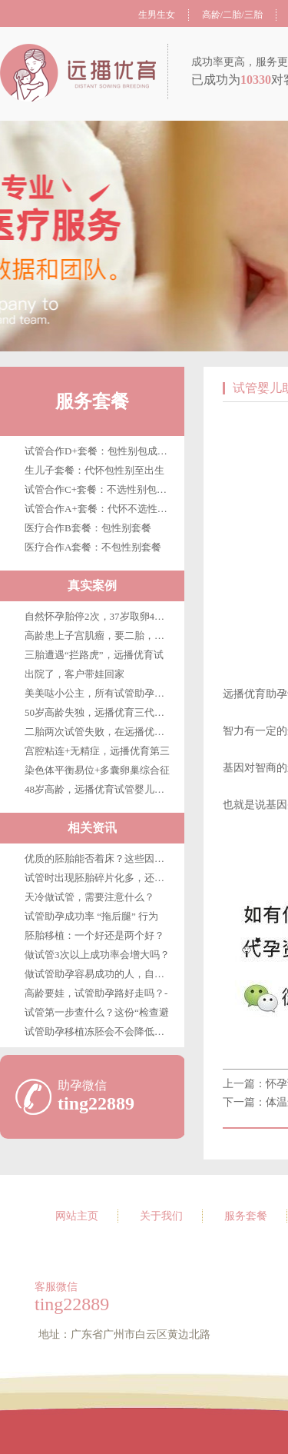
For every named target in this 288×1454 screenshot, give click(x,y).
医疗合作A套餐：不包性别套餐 (93, 547)
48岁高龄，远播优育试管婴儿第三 (99, 789)
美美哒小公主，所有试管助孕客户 (99, 693)
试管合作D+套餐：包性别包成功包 (101, 451)
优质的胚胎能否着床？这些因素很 (99, 858)
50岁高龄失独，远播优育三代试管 (99, 712)
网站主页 (76, 1216)
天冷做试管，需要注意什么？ (89, 897)
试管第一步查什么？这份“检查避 (97, 1012)
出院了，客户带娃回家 (74, 674)
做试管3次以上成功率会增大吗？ (97, 954)
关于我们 (161, 1216)
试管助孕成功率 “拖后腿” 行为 (91, 916)
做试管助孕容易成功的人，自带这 (99, 974)
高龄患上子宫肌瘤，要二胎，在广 (99, 635)
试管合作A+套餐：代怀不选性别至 (101, 508)
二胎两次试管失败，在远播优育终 (99, 731)
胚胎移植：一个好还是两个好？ (94, 935)
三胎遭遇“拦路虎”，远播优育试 (94, 654)
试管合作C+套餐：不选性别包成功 (101, 489)
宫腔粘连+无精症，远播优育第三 (97, 751)
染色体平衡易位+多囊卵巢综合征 (97, 770)
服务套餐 (92, 401)
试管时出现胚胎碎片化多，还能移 (99, 877)
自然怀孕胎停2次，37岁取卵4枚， (99, 616)
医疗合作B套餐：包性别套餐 (88, 528)
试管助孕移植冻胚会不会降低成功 (99, 1031)
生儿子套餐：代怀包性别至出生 (94, 470)
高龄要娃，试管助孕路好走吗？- (96, 993)
